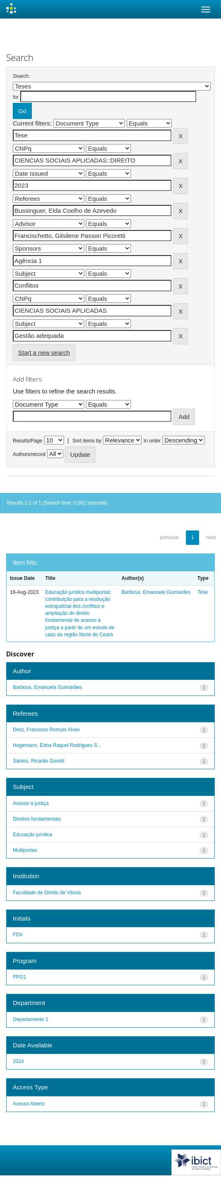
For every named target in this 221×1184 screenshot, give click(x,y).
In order (152, 441)
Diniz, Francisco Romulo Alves (46, 730)
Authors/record (29, 454)
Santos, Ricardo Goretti (38, 761)
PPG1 (19, 977)
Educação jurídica (32, 834)
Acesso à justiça (31, 803)
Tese (202, 592)
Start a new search (44, 352)
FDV (18, 934)
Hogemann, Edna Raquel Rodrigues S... (57, 745)
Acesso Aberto (29, 1104)
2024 (18, 1061)
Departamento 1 (30, 1019)
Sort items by (86, 441)
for (16, 97)
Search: (21, 76)
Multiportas (25, 850)
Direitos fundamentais (37, 819)
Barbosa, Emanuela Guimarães (155, 592)
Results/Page (27, 441)
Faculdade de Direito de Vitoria (47, 893)
